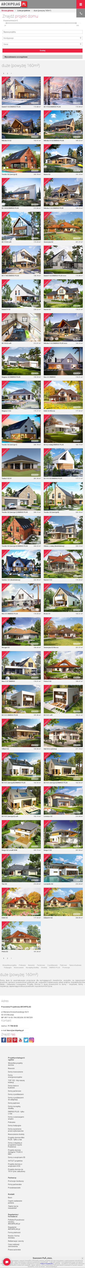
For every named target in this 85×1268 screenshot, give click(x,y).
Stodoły (44, 967)
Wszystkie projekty (9, 965)
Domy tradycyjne (14, 1126)
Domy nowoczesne (15, 1072)
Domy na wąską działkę (14, 1107)
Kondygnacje (9, 38)
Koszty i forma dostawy (13, 1237)
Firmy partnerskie (15, 1184)
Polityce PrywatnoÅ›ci (46, 1263)
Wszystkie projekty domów (15, 1064)
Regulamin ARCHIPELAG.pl (14, 1228)
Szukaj (42, 51)
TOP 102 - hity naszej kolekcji (16, 1081)
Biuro (10, 1198)
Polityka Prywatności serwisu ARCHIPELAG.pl (16, 1222)
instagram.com (31, 1040)
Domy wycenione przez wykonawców (16, 1130)
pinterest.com (14, 1040)
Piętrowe (63, 965)
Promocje (66, 967)
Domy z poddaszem (16, 1094)
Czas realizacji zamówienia (13, 1245)
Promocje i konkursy (16, 1181)
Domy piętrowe (14, 1103)
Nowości (31, 965)
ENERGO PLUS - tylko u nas (16, 1113)
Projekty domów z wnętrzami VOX (15, 1165)
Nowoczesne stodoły (16, 1134)
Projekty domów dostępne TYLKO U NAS (15, 1152)
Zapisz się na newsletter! (13, 1207)
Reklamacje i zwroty (16, 1241)
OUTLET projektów (15, 1161)
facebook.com (3, 1040)
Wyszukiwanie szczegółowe (16, 57)
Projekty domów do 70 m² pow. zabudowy (16, 1170)
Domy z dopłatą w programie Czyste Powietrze (15, 1145)
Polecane (22, 965)
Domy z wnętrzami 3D (16, 1157)
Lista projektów (23, 11)
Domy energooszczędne (15, 1076)
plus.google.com (9, 1040)
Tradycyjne (7, 967)
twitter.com (25, 1040)
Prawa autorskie (14, 1250)
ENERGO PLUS (54, 967)
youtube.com (20, 1040)
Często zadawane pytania (15, 1202)
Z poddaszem (52, 965)
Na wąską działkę (32, 967)
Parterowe (41, 965)
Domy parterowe (14, 1091)
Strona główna (7, 11)
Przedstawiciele (14, 1188)
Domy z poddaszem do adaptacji (16, 1099)
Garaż (6, 44)
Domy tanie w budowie (13, 1087)
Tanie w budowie (75, 965)
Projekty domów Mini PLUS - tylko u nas (16, 1139)
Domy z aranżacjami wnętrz (16, 1118)
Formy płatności (14, 1232)
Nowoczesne (18, 967)
